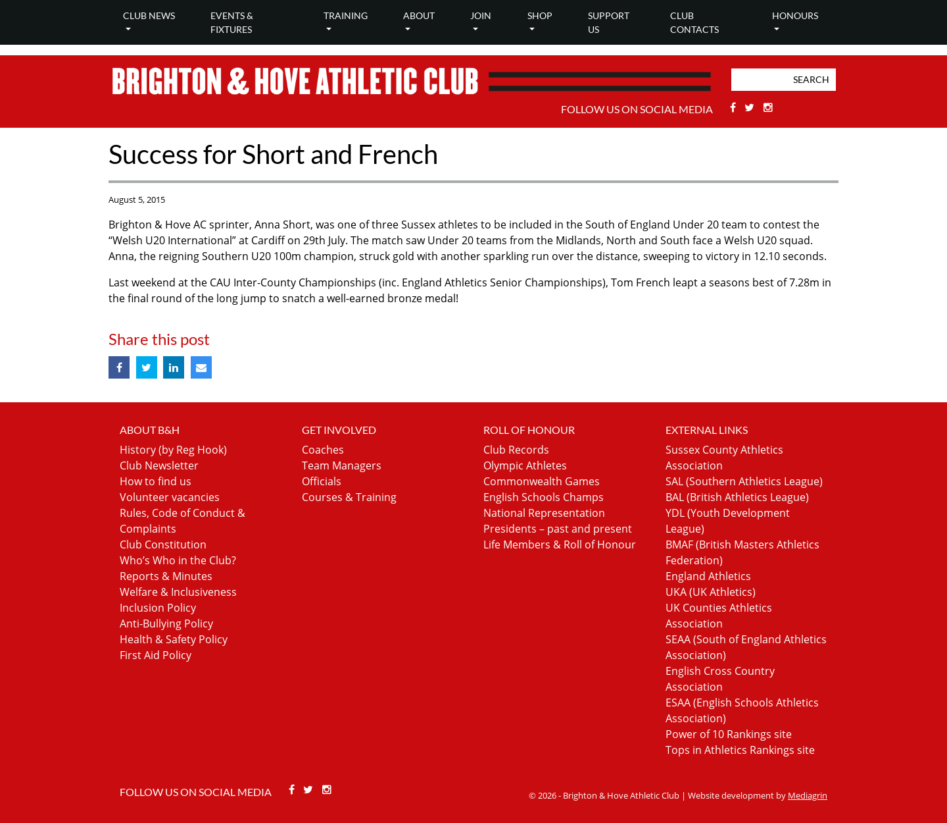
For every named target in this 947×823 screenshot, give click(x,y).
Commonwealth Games (541, 481)
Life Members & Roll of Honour (559, 544)
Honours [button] (795, 15)
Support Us (608, 22)
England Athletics (708, 576)
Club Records (516, 449)
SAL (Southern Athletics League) (744, 481)
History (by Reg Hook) (173, 449)
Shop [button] (539, 15)
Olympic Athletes (525, 465)
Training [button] (346, 15)
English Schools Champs (543, 497)
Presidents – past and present (557, 528)
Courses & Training (349, 497)
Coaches (323, 449)
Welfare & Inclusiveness (178, 592)
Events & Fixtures (231, 22)
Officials (321, 481)
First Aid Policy (155, 655)
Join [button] (480, 15)
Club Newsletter (159, 465)
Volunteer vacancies (170, 497)
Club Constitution (163, 544)
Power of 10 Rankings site (729, 734)
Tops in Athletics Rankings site (740, 750)
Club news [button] (149, 15)
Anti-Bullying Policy (166, 623)
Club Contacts (694, 22)
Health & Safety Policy (174, 639)
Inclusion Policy (158, 607)
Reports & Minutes (166, 576)
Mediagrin (807, 795)
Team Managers (341, 465)
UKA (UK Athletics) (711, 592)
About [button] (419, 15)
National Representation (544, 513)
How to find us (155, 481)
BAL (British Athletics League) (737, 497)
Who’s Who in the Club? (178, 560)
